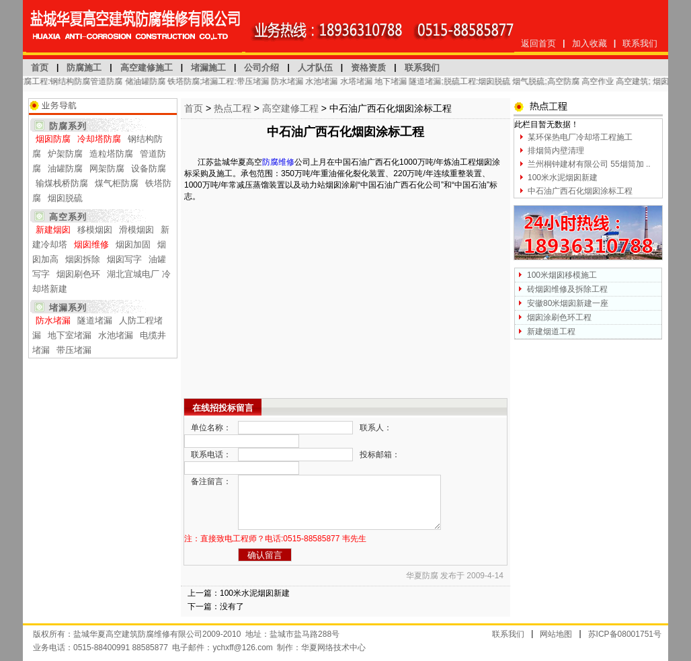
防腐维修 (278, 162)
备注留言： (211, 481)
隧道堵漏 (94, 320)
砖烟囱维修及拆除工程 (567, 289)
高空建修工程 (290, 108)
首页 (39, 68)
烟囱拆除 (82, 259)
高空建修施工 (146, 68)
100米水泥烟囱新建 (255, 593)
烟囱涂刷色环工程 (559, 317)
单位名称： (211, 427)
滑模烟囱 (136, 230)
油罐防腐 (65, 168)
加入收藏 (589, 43)
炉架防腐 (65, 154)
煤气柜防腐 (116, 183)
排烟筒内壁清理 (556, 150)
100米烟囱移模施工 (562, 275)
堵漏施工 (208, 68)
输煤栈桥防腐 (62, 183)
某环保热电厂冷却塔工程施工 (580, 137)
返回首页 (538, 43)
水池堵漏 (115, 335)
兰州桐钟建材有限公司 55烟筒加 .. (589, 164)
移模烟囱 (94, 230)
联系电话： (211, 454)
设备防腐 (148, 168)
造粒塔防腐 (111, 154)
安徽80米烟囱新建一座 (567, 303)
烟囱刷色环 (78, 274)
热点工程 (232, 108)
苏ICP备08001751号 (624, 634)
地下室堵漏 (69, 335)
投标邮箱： (380, 454)
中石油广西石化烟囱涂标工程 (580, 191)
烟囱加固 (133, 244)
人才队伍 (315, 68)
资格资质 (368, 68)
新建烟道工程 (551, 331)
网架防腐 (106, 168)
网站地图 (556, 634)
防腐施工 (84, 68)
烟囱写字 (124, 259)
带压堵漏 (73, 350)
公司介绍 (261, 68)
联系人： (376, 427)
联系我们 (639, 43)
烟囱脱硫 (65, 198)
